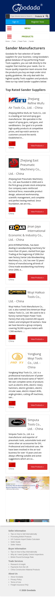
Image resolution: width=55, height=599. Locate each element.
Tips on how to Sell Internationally (24, 534)
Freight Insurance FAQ (19, 585)
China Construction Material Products (25, 570)
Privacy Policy (16, 580)
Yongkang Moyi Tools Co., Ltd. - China (35, 360)
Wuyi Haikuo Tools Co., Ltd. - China (27, 296)
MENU (27, 28)
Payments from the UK (19, 567)
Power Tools (22, 41)
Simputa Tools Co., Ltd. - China (35, 424)
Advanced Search (8, 16)
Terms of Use (16, 582)
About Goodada (17, 577)
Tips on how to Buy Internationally (24, 552)
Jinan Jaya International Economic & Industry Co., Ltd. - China (27, 233)
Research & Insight (18, 564)
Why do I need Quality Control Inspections (27, 554)
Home (8, 41)
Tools (14, 41)
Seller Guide (15, 542)
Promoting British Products (21, 537)
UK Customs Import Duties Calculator (25, 539)
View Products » (37, 145)
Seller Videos (16, 545)
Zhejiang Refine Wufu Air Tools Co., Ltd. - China (26, 103)
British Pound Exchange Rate (22, 557)
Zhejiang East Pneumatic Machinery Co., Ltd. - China (25, 167)
